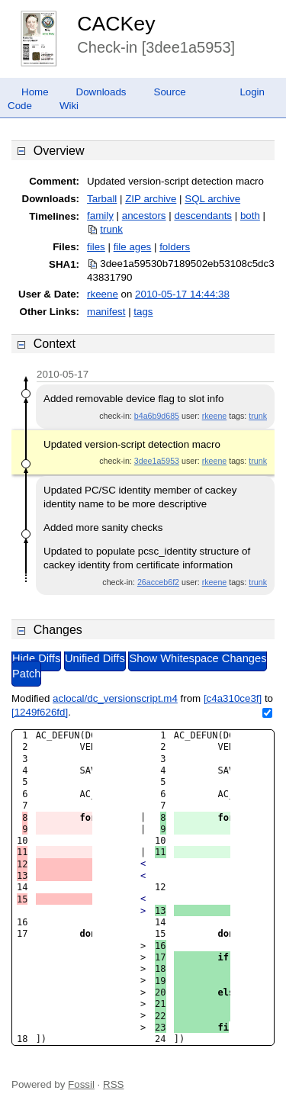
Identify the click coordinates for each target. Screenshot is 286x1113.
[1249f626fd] (39, 712)
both (250, 215)
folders (174, 247)
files (96, 247)
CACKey (116, 23)
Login (252, 92)
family (100, 215)
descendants (203, 215)
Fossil (81, 1084)
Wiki (69, 105)
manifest (106, 311)
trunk (111, 229)
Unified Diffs (95, 658)
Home (35, 92)
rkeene (102, 294)
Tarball (102, 198)
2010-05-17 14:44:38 (182, 294)
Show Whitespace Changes (197, 658)
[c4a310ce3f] (233, 698)
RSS (113, 1084)
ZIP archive (150, 198)
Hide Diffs (36, 658)
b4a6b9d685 (156, 415)
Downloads (101, 92)
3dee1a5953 (156, 460)
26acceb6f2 (158, 582)
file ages (133, 247)
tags (143, 311)
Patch (26, 673)
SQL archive (212, 198)
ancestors (144, 215)
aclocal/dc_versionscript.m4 (115, 698)
